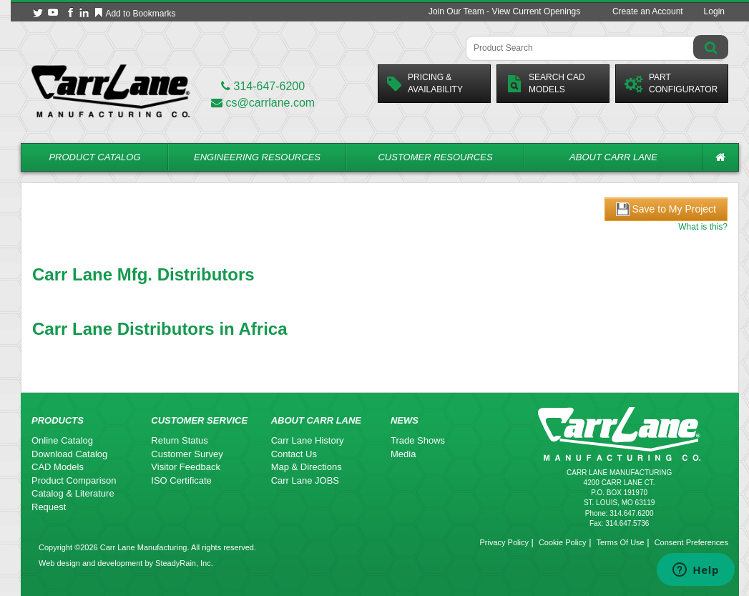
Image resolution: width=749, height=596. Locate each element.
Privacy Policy (503, 542)
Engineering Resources (257, 157)
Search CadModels (545, 83)
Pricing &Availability (425, 83)
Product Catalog (94, 157)
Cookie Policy (563, 542)
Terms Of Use (620, 542)
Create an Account (647, 11)
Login (714, 11)
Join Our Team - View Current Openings (504, 11)
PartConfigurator (671, 83)
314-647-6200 (263, 86)
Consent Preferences (691, 542)
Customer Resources (435, 157)
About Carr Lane (613, 157)
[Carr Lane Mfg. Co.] (110, 90)
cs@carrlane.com (263, 103)
